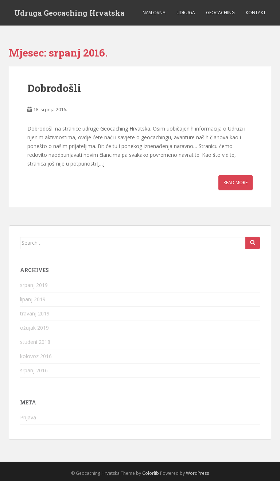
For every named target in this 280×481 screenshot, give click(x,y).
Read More (235, 182)
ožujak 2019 (34, 327)
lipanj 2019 (33, 299)
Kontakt (256, 12)
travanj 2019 (35, 313)
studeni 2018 (35, 341)
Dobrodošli (54, 88)
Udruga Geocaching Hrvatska (69, 13)
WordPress (197, 473)
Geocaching (220, 12)
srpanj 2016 (34, 370)
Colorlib (150, 473)
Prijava (28, 417)
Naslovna (154, 12)
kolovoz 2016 (36, 356)
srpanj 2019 (34, 285)
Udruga (185, 12)
